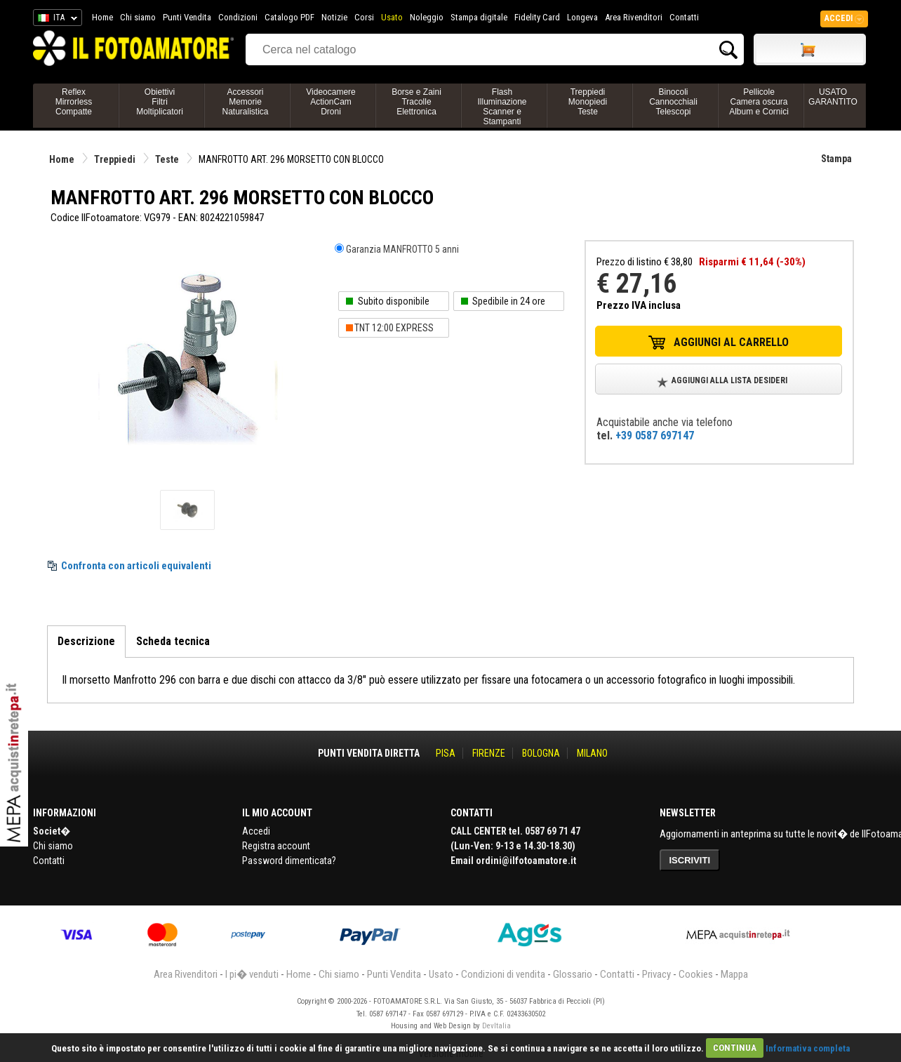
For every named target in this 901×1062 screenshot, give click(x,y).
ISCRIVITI (690, 860)
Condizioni (238, 17)
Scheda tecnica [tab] (173, 641)
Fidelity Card (537, 17)
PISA (445, 753)
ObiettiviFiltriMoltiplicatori (159, 102)
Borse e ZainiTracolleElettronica (416, 102)
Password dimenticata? (289, 860)
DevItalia (496, 1025)
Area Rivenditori (633, 17)
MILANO (592, 753)
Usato (392, 17)
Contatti (684, 17)
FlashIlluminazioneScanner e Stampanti (501, 106)
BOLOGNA (541, 753)
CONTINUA (734, 1047)
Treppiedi (114, 159)
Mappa (734, 974)
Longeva (582, 17)
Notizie (334, 17)
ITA (55, 20)
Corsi (364, 17)
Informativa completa (808, 1047)
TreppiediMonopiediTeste (587, 102)
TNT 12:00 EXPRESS (394, 327)
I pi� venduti (252, 974)
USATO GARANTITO (832, 97)
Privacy (656, 974)
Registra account (276, 845)
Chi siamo (138, 17)
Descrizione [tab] (86, 641)
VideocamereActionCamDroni (331, 102)
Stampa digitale (479, 17)
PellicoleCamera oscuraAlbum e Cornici (759, 102)
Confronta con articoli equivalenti (136, 565)
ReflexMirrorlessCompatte (74, 102)
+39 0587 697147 (654, 435)
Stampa (836, 158)
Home (102, 17)
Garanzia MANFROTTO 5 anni (402, 249)
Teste (167, 159)
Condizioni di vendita (503, 974)
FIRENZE (488, 753)
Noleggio (426, 17)
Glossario (572, 974)
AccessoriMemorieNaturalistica (245, 102)
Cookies (696, 974)
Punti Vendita (187, 17)
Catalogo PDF (289, 17)
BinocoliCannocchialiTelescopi (673, 102)
